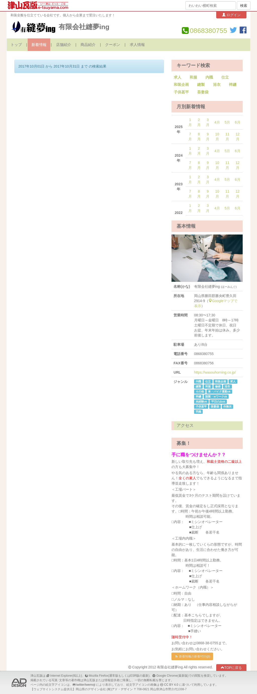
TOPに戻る (231, 667)
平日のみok (218, 401)
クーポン (112, 45)
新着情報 (39, 45)
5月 (227, 122)
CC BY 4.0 (171, 684)
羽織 (198, 411)
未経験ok (201, 401)
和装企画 (181, 85)
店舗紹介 (63, 45)
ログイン (231, 15)
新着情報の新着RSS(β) (192, 656)
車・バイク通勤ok (219, 391)
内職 (209, 77)
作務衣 (227, 406)
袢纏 (232, 85)
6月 (237, 122)
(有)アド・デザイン (120, 689)
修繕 (218, 386)
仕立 (225, 77)
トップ (16, 45)
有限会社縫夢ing (84, 27)
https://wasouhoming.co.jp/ (215, 372)
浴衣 (217, 85)
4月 (217, 122)
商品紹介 (88, 45)
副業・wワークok (216, 396)
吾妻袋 (202, 92)
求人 (177, 77)
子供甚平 (181, 92)
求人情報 (137, 45)
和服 (193, 77)
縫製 (201, 85)
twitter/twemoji (85, 684)
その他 (200, 391)
